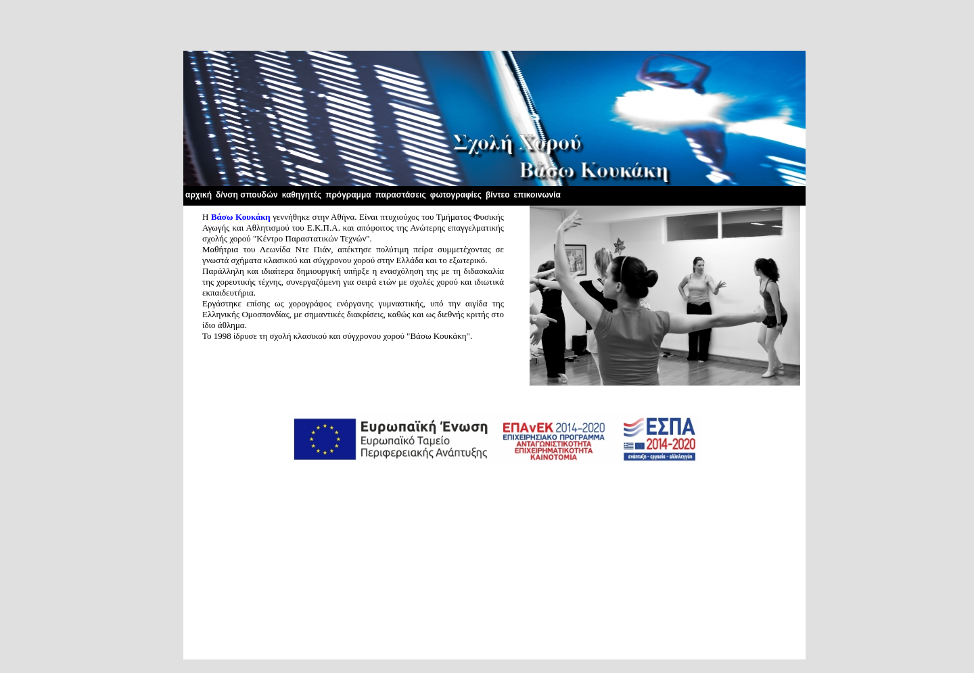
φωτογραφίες (456, 195)
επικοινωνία (537, 195)
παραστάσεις (400, 195)
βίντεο (498, 195)
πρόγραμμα (348, 195)
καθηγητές (302, 195)
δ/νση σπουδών (247, 195)
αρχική (198, 195)
